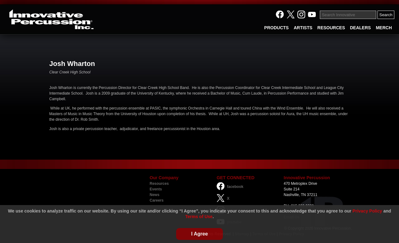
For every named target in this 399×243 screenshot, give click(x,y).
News (154, 195)
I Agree (199, 233)
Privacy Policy (367, 210)
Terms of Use (199, 216)
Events (156, 189)
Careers (157, 200)
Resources (159, 183)
